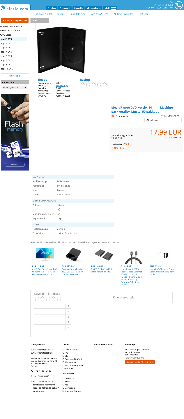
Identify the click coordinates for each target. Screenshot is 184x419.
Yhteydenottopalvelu (42, 353)
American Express (72, 391)
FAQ (65, 353)
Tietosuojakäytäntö (72, 359)
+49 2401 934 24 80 (41, 371)
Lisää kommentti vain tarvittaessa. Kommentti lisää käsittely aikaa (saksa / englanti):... (45, 386)
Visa (65, 384)
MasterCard (69, 388)
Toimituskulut (70, 349)
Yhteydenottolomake (42, 349)
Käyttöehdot (69, 362)
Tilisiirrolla (68, 378)
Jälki (65, 356)
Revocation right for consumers (73, 367)
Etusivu (51, 8)
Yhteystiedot (94, 8)
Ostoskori (65, 8)
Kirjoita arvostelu (124, 297)
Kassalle (78, 8)
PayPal (66, 381)
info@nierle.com (40, 376)
